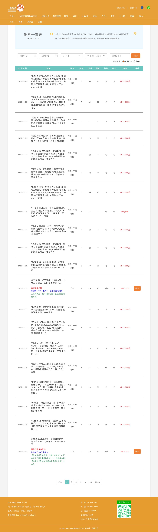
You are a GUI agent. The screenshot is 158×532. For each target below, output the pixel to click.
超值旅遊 (46, 16)
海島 (132, 16)
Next (97, 482)
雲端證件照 (120, 8)
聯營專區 (57, 16)
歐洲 (66, 16)
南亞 (112, 16)
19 (91, 482)
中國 (20, 21)
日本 (141, 16)
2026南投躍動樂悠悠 (28, 16)
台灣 (12, 16)
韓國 (12, 21)
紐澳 (104, 16)
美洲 (75, 16)
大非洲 (85, 16)
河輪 (40, 21)
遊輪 (95, 16)
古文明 (122, 16)
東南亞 (30, 21)
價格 (137, 61)
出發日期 (128, 61)
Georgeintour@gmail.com (25, 515)
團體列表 (133, 8)
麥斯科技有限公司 (92, 528)
